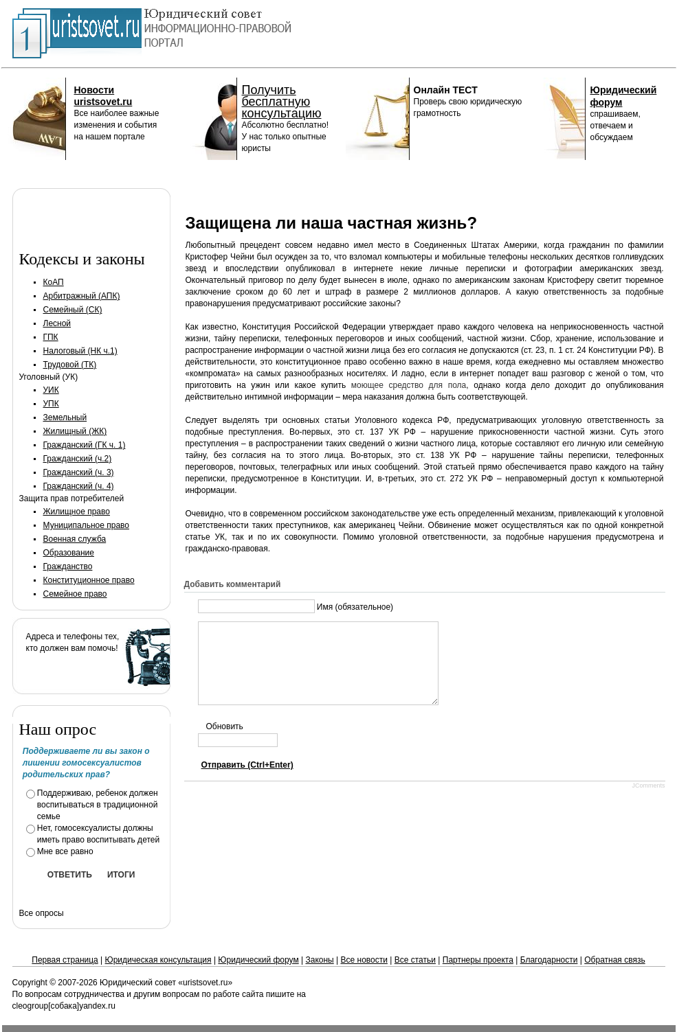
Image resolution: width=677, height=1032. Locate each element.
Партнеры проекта (478, 960)
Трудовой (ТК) (70, 364)
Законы (319, 960)
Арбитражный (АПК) (81, 296)
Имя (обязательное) (355, 607)
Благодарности (549, 960)
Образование (68, 553)
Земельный (65, 417)
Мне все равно (65, 851)
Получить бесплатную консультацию (282, 101)
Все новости (364, 960)
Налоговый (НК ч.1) (80, 351)
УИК (51, 390)
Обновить (224, 743)
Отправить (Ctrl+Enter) (247, 781)
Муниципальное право (86, 525)
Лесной (57, 323)
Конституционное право (89, 580)
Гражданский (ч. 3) (78, 472)
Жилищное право (76, 511)
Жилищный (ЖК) (75, 431)
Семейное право (75, 594)
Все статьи (415, 960)
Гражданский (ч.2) (77, 458)
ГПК (50, 337)
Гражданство (68, 566)
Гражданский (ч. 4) (78, 486)
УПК (51, 404)
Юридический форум (258, 960)
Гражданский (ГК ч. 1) (84, 445)
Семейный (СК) (72, 309)
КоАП (53, 282)
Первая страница (65, 960)
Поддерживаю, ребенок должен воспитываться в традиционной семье (97, 804)
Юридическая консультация (158, 960)
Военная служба (75, 539)
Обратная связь (614, 960)
